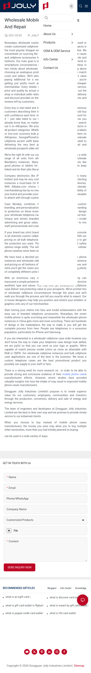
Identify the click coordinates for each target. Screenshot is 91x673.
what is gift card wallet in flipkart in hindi (25, 605)
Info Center (65, 588)
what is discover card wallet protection (69, 597)
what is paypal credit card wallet (24, 613)
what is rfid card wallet (63, 613)
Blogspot (51, 588)
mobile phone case (73, 374)
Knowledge (80, 588)
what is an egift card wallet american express (18, 596)
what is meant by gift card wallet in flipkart (69, 605)
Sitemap (79, 665)
